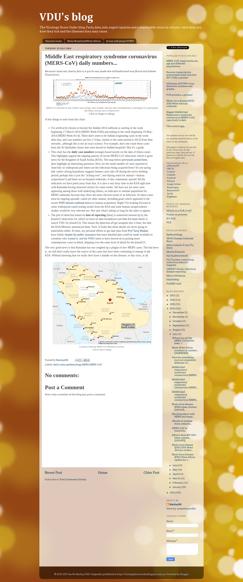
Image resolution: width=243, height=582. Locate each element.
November (179, 316)
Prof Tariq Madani (138, 230)
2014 (172, 308)
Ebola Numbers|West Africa (84, 41)
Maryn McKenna (175, 275)
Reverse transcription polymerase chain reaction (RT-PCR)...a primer (181, 75)
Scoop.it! (171, 171)
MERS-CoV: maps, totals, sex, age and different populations (182, 64)
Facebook (171, 178)
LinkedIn (171, 175)
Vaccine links (53, 41)
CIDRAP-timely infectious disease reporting (181, 270)
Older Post (151, 473)
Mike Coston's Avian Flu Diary (180, 246)
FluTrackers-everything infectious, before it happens (180, 262)
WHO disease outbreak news (75, 202)
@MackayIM (173, 165)
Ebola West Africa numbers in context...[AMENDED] (185, 350)
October (177, 321)
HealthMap (172, 279)
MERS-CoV (96, 364)
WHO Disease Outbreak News (179, 240)
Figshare (172, 196)
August (177, 329)
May (175, 469)
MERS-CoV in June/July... (179, 429)
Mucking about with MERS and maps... (183, 415)
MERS (85, 364)
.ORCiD (170, 168)
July (175, 334)
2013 (172, 492)
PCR (168, 222)
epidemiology (73, 364)
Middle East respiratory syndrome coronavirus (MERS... (185, 371)
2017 (172, 295)
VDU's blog (66, 17)
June (175, 465)
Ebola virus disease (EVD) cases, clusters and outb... (184, 407)
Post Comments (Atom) (73, 479)
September (179, 325)
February (178, 482)
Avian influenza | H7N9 (120, 41)
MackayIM (175, 504)
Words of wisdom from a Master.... (182, 422)
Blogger (184, 574)
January (177, 487)
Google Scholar (174, 184)
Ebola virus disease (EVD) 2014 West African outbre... (182, 448)
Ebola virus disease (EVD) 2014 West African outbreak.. (180, 103)
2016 (172, 300)
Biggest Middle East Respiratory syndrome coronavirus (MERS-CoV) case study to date (180, 116)
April (176, 474)
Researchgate (173, 187)
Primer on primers (176, 214)
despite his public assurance (80, 234)
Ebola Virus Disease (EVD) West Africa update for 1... (183, 457)
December (179, 312)
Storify (170, 193)
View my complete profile (181, 508)
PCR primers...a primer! (179, 95)
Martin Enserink (175, 251)
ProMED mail (173, 283)
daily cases (59, 364)
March (177, 478)
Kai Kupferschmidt (177, 255)
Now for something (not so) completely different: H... (184, 360)
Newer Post (53, 473)
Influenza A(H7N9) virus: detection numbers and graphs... (180, 86)
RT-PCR (171, 218)
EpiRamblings (174, 234)
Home (102, 473)
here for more (130, 219)
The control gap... (176, 126)
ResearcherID (173, 190)
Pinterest (171, 181)
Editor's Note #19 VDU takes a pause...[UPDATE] (184, 438)
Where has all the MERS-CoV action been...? (183, 341)
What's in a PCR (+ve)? (179, 210)
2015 (172, 304)
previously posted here (134, 159)
